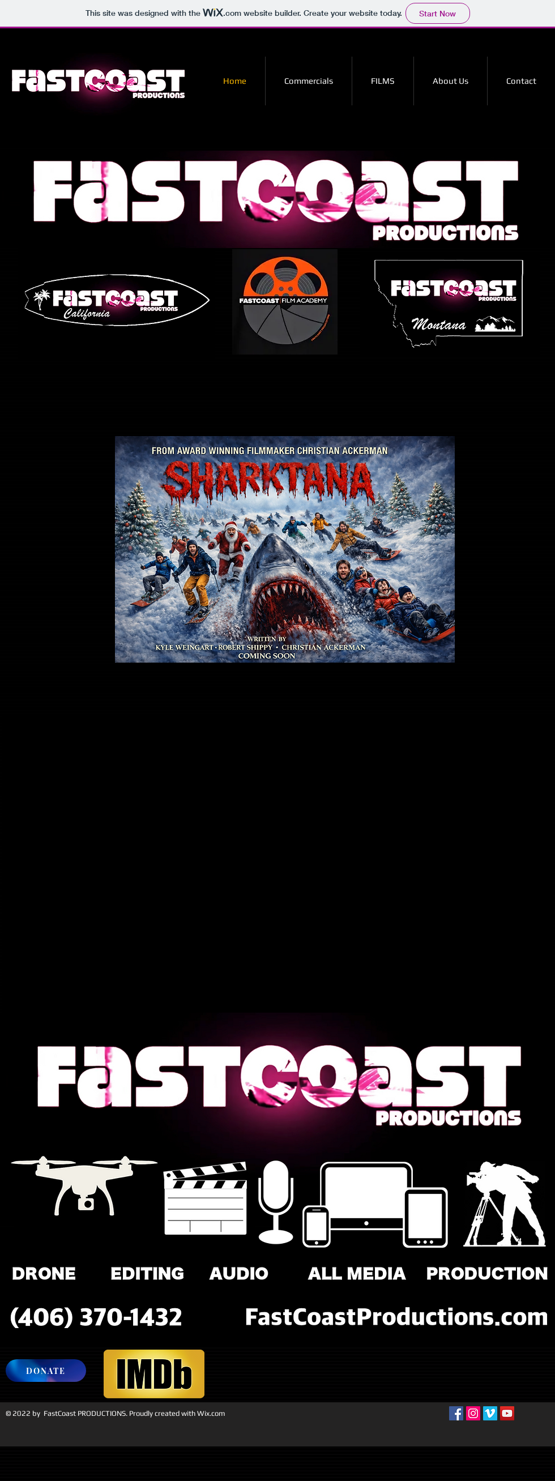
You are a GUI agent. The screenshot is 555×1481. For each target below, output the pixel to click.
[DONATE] (46, 1370)
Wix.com (211, 1413)
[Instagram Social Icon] (473, 1413)
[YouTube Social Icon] (507, 1413)
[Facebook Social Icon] (456, 1413)
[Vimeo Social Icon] (490, 1413)
